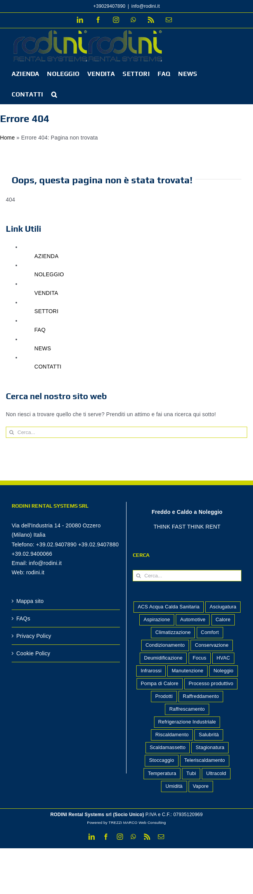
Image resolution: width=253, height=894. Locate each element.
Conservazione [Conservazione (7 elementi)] (212, 645)
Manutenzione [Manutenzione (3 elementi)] (187, 671)
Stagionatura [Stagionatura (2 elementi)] (210, 747)
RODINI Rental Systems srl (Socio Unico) (97, 814)
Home (7, 137)
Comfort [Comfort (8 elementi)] (210, 632)
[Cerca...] (126, 432)
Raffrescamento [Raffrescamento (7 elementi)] (187, 709)
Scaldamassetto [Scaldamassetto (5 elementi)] (168, 747)
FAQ (40, 330)
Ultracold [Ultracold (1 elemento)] (216, 773)
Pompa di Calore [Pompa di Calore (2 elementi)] (159, 683)
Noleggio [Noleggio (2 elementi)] (223, 671)
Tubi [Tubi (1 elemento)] (191, 773)
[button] (54, 94)
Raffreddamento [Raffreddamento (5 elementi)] (201, 696)
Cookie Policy (33, 653)
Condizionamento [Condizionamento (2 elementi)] (165, 645)
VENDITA (46, 293)
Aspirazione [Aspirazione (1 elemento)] (157, 619)
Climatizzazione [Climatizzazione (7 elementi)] (173, 632)
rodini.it (35, 572)
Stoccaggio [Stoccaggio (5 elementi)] (161, 760)
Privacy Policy (33, 636)
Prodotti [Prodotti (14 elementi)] (164, 696)
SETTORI (47, 311)
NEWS (43, 348)
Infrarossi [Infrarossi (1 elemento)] (150, 671)
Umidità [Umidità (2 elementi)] (173, 786)
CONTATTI (48, 366)
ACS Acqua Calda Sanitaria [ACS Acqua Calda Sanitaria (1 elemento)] (168, 607)
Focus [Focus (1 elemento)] (199, 658)
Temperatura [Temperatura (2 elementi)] (162, 773)
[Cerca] (11, 432)
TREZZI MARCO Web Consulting (137, 822)
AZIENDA (47, 256)
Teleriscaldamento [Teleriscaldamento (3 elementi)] (204, 760)
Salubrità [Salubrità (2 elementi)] (209, 734)
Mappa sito (30, 601)
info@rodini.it (146, 6)
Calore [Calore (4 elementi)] (223, 619)
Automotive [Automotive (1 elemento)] (192, 619)
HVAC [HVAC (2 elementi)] (223, 658)
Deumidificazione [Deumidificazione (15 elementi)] (163, 658)
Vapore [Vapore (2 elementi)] (201, 786)
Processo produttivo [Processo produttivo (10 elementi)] (211, 683)
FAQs (23, 618)
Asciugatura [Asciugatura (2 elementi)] (223, 607)
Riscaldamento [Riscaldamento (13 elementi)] (172, 734)
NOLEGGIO (49, 274)
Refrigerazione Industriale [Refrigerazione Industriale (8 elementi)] (187, 722)
